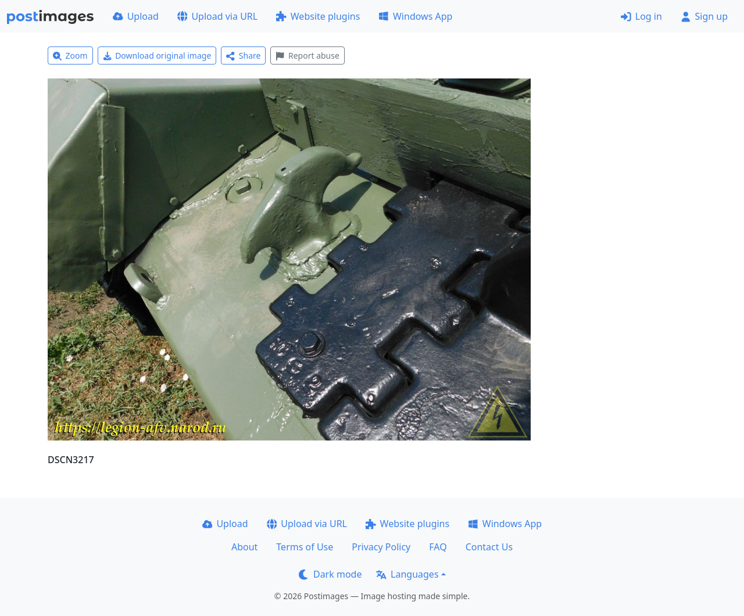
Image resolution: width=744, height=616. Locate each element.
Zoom (70, 55)
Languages (407, 574)
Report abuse (307, 55)
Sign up (704, 16)
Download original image (157, 55)
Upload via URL (217, 16)
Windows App (415, 16)
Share (243, 55)
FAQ (437, 546)
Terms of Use (304, 546)
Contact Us (489, 546)
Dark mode (330, 574)
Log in (641, 16)
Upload (136, 16)
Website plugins (318, 16)
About (244, 546)
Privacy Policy (381, 546)
